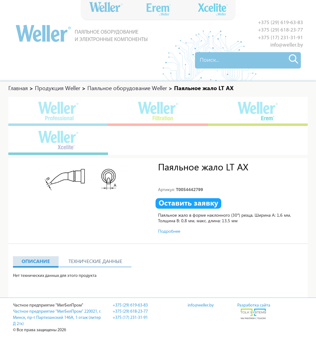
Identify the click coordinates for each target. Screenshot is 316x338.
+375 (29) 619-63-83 (280, 22)
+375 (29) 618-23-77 (280, 30)
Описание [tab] (36, 261)
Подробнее (169, 231)
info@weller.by (286, 45)
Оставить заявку (188, 202)
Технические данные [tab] (95, 261)
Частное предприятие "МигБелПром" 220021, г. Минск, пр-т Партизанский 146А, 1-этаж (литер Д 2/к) (57, 317)
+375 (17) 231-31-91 (280, 37)
